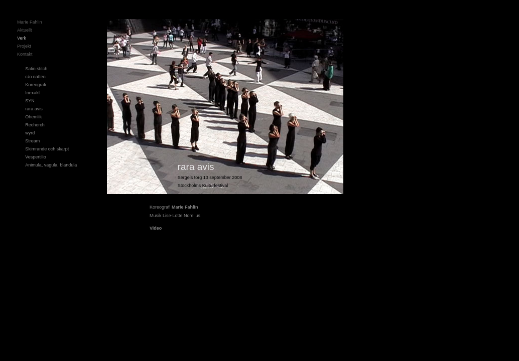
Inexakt (32, 92)
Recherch (35, 124)
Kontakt (25, 54)
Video (156, 228)
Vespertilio (35, 156)
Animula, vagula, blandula (51, 164)
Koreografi (35, 84)
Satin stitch (36, 68)
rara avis (34, 108)
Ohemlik (33, 116)
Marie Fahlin (29, 22)
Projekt (24, 46)
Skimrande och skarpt (47, 148)
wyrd (30, 132)
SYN (30, 100)
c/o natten (35, 76)
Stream (32, 140)
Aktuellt (24, 30)
